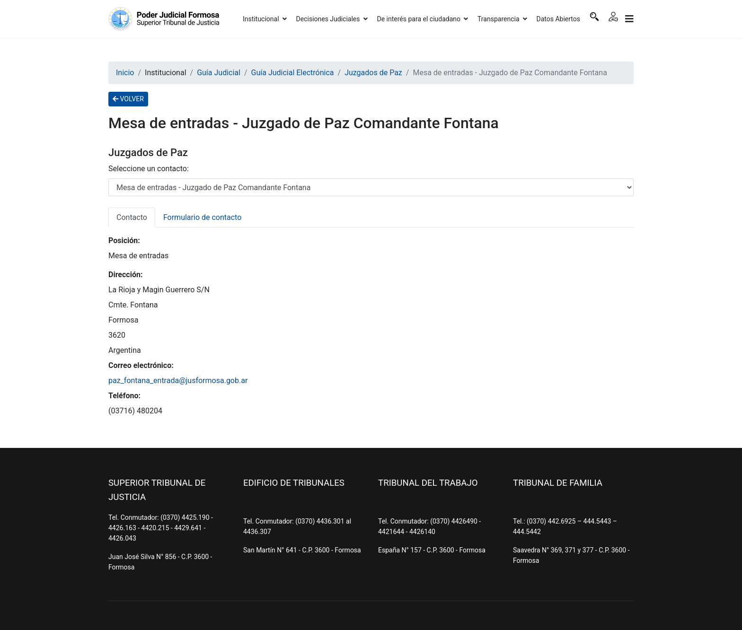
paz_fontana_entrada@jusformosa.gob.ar (177, 380)
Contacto (131, 217)
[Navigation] (629, 19)
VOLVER (128, 99)
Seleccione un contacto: (148, 168)
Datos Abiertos (559, 19)
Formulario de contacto (202, 217)
